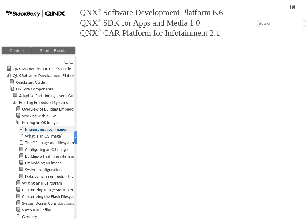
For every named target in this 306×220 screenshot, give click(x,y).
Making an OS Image (40, 122)
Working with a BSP (39, 116)
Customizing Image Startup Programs (54, 190)
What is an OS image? (44, 136)
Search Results (53, 51)
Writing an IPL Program (42, 183)
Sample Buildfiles (37, 210)
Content (16, 51)
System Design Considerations (48, 203)
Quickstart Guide (30, 82)
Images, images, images (46, 129)
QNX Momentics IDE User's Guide (42, 69)
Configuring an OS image (46, 149)
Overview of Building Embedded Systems (57, 109)
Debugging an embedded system (53, 176)
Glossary (29, 216)
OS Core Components (34, 89)
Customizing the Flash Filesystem (50, 196)
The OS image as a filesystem (50, 142)
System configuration (43, 169)
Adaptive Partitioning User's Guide (49, 95)
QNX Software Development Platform (45, 75)
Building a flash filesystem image (53, 156)
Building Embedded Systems (43, 102)
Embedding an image (43, 163)
